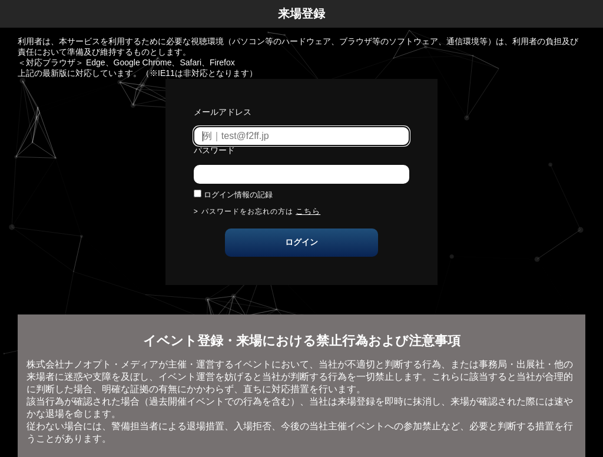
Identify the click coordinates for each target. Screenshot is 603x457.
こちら (308, 211)
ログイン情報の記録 (238, 194)
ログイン (301, 242)
